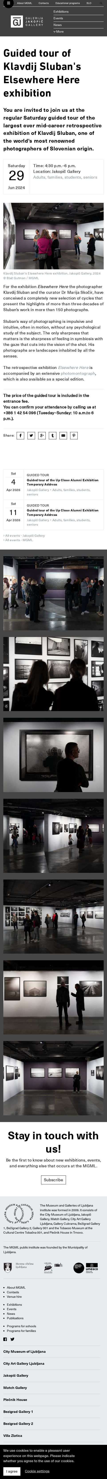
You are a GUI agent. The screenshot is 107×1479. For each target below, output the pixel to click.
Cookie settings (37, 1471)
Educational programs (67, 3)
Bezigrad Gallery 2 (18, 1424)
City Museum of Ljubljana (24, 1351)
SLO (89, 3)
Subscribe (53, 1179)
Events (58, 18)
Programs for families (21, 1331)
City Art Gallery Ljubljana (23, 1363)
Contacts (44, 3)
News (58, 25)
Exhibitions (61, 12)
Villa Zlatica (12, 1436)
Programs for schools (21, 1326)
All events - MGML (19, 540)
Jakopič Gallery (15, 1375)
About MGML (24, 3)
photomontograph (78, 373)
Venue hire (14, 1297)
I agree (12, 1471)
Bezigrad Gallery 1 (18, 1412)
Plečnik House (15, 1400)
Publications (15, 1318)
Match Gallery (15, 1388)
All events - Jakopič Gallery (25, 536)
